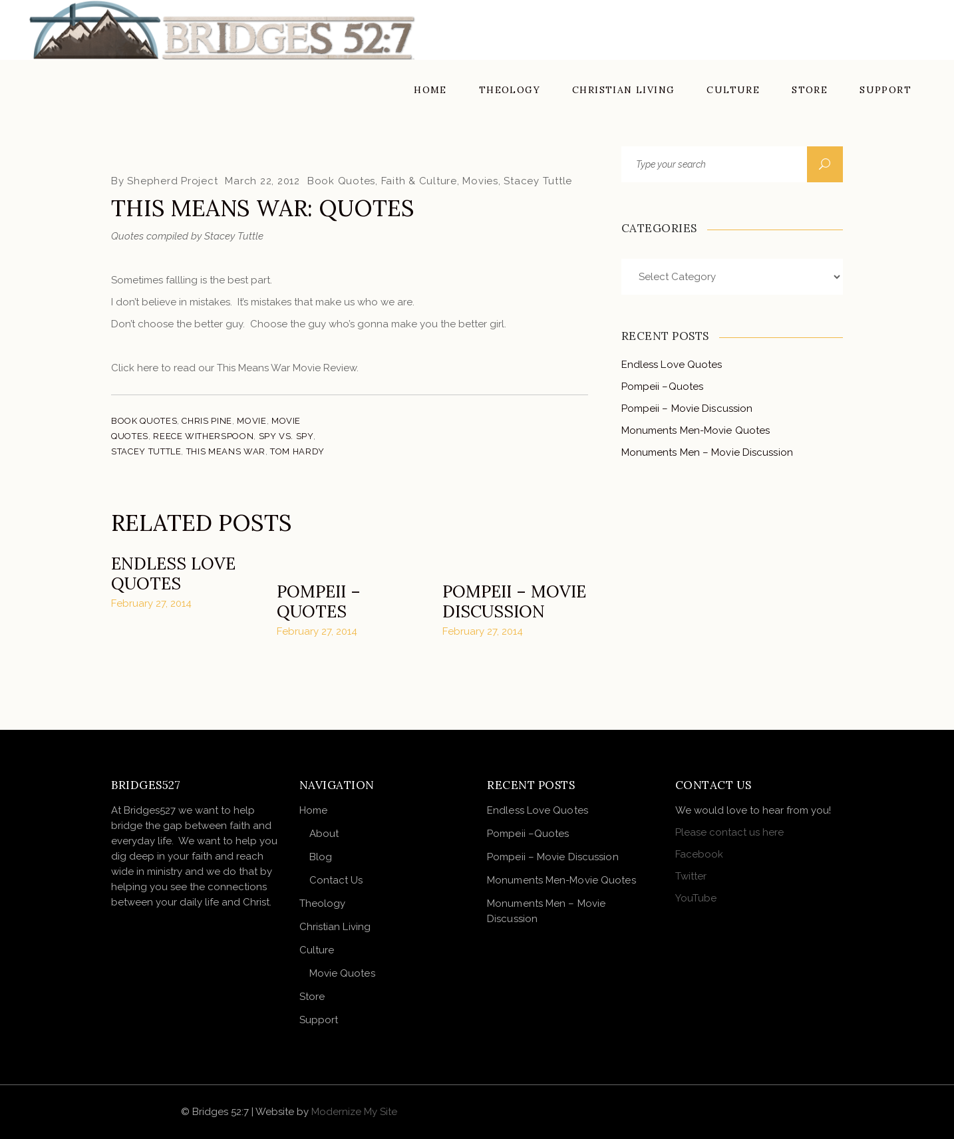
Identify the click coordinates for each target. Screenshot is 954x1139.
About (324, 834)
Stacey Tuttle (538, 181)
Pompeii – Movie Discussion (514, 601)
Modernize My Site (354, 1112)
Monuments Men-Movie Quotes (695, 430)
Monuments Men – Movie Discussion (707, 452)
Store (312, 997)
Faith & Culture (419, 181)
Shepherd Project (172, 181)
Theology (322, 903)
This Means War (225, 451)
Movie (251, 421)
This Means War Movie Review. (288, 368)
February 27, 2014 (151, 603)
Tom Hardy (297, 451)
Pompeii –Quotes (319, 601)
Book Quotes (341, 181)
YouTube (695, 898)
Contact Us (336, 880)
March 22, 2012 (262, 181)
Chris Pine (207, 421)
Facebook (699, 854)
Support (319, 1020)
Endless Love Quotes (173, 573)
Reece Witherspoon (203, 436)
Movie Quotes (342, 973)
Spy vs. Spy (286, 436)
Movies (480, 181)
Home (313, 810)
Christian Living (335, 927)
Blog (320, 857)
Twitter (691, 876)
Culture (317, 950)
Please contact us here (729, 832)
